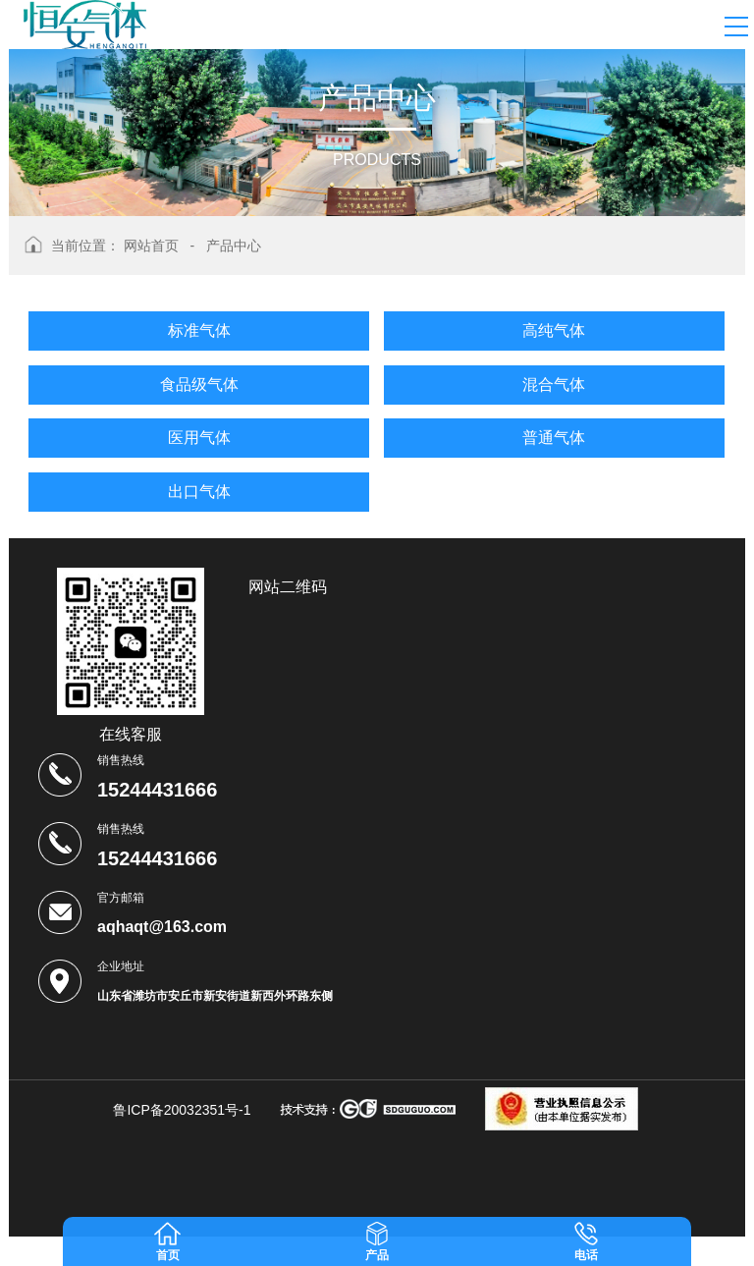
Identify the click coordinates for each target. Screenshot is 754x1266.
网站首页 (151, 245)
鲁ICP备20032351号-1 (181, 1110)
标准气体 (199, 330)
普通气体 (553, 437)
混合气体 (553, 384)
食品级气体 (199, 384)
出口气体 (199, 491)
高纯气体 (553, 330)
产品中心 (233, 245)
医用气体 (199, 437)
